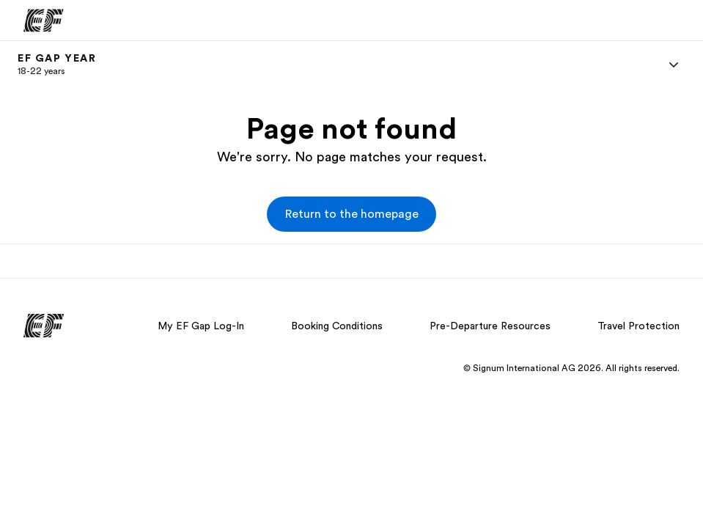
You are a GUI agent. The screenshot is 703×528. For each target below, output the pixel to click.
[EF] (43, 20)
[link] (57, 64)
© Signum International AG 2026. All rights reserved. (571, 368)
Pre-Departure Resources (490, 325)
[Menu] (673, 64)
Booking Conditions (337, 325)
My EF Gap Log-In (201, 325)
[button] (351, 214)
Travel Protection (638, 325)
